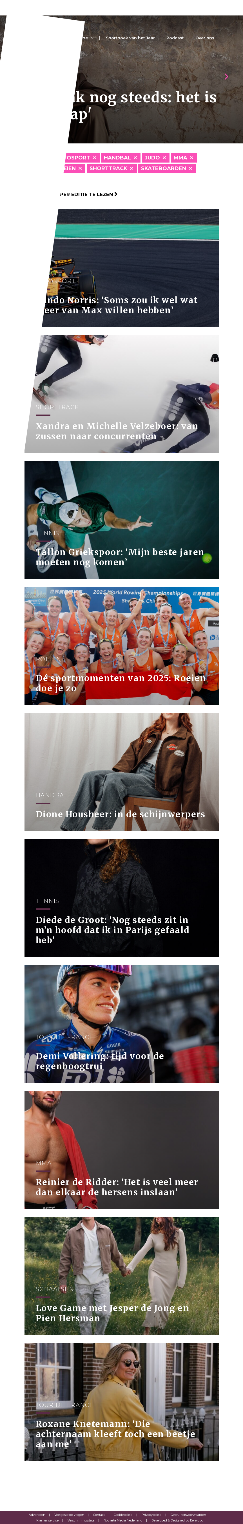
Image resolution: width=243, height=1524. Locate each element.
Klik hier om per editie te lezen (71, 194)
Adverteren (37, 1515)
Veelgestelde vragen (69, 1515)
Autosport (72, 158)
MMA (180, 158)
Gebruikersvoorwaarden (188, 1515)
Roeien (65, 168)
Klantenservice (47, 1520)
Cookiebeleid (123, 1515)
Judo (152, 158)
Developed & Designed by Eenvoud (177, 1520)
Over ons (204, 37)
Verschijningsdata (81, 1520)
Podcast (175, 37)
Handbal (117, 158)
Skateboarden (163, 168)
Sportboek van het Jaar (130, 37)
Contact (99, 1515)
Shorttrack (108, 168)
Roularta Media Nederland (123, 1520)
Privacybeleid (152, 1515)
